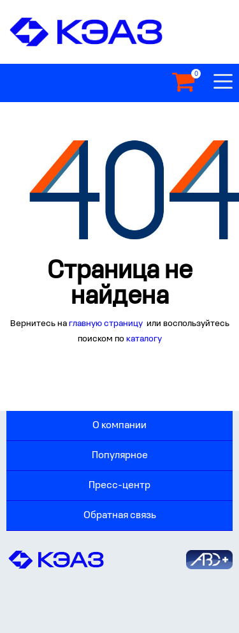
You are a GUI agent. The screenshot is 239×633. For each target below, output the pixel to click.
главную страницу (107, 324)
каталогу (144, 339)
